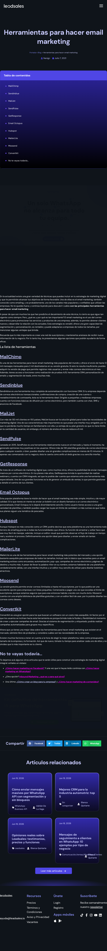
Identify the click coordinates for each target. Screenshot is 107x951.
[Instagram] (91, 915)
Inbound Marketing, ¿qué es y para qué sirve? (42, 676)
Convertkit (13, 153)
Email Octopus (15, 123)
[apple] (55, 920)
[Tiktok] (81, 915)
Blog (39, 52)
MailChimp (13, 86)
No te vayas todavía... (18, 160)
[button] (36, 743)
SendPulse (13, 108)
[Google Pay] (60, 920)
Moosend (12, 145)
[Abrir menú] (101, 6)
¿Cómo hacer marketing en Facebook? (24, 668)
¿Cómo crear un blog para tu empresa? (36, 681)
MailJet (11, 101)
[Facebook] (86, 915)
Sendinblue (13, 93)
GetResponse (14, 115)
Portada (33, 52)
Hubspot (12, 130)
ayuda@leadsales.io (12, 918)
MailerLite (13, 138)
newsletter (96, 907)
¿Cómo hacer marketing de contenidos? (78, 681)
